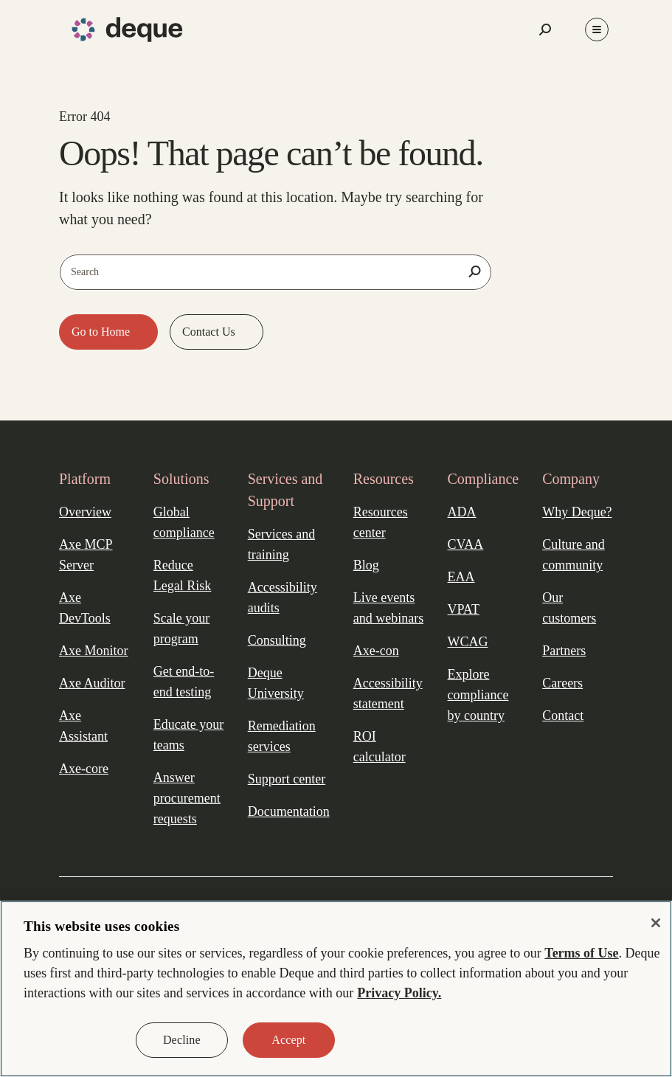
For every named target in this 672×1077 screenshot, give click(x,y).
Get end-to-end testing (183, 681)
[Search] (474, 271)
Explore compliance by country (478, 695)
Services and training (281, 544)
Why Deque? (577, 512)
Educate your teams (188, 734)
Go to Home (102, 331)
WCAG (468, 641)
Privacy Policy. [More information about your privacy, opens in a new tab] (399, 993)
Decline (182, 1039)
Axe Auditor (92, 683)
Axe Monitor (93, 650)
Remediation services (282, 736)
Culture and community (573, 554)
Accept (288, 1039)
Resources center (380, 522)
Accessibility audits (282, 597)
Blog (366, 565)
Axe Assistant (83, 726)
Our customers (569, 608)
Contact (562, 715)
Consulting (277, 640)
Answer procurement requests (187, 798)
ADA (462, 512)
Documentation (289, 811)
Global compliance (184, 522)
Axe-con (376, 650)
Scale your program (181, 628)
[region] (336, 989)
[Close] (656, 923)
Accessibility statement (388, 693)
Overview (85, 512)
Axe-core (83, 768)
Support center (286, 779)
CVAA (466, 544)
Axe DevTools (85, 608)
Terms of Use (581, 953)
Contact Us (210, 331)
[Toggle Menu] (597, 29)
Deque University (276, 683)
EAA (461, 576)
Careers (562, 683)
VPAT (463, 609)
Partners (564, 650)
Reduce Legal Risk (182, 575)
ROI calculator (379, 746)
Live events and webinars (388, 608)
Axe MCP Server (86, 554)
